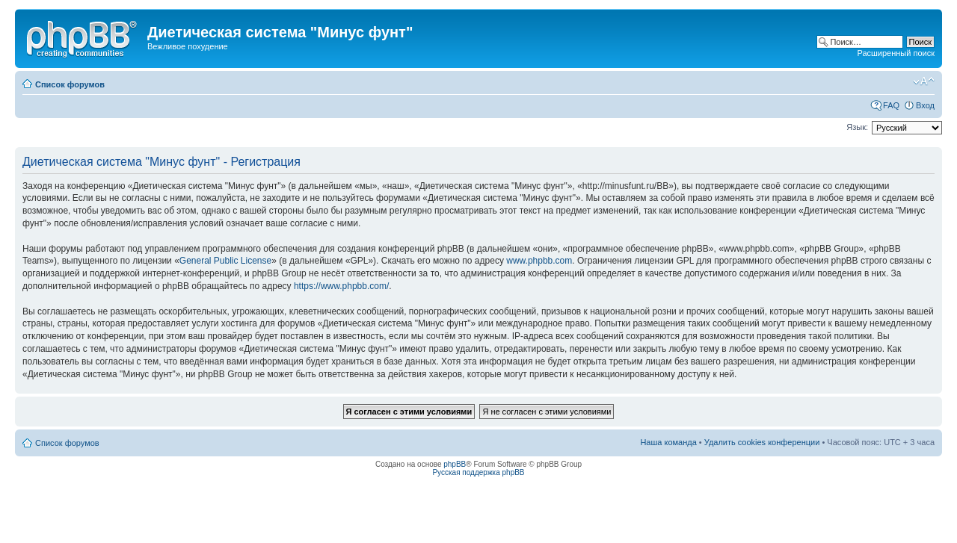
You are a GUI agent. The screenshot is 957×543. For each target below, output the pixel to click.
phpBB (454, 464)
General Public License (225, 260)
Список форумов (70, 84)
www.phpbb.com (539, 260)
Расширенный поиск (896, 53)
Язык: (857, 126)
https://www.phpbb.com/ (341, 286)
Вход (925, 105)
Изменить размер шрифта (924, 81)
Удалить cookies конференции (762, 442)
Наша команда (668, 442)
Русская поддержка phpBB (478, 472)
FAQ (891, 105)
